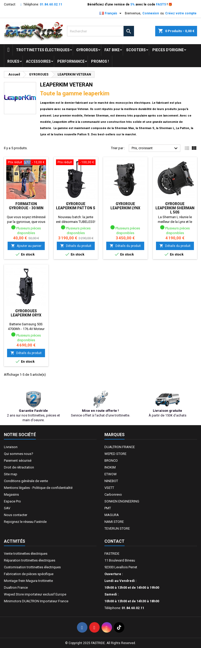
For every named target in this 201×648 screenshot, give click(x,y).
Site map (10, 474)
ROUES (13, 61)
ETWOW (110, 474)
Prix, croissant (155, 148)
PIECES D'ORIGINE (168, 50)
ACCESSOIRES (38, 61)
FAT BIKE (112, 50)
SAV (7, 508)
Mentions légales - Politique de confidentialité (38, 488)
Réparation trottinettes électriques (29, 560)
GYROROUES (87, 50)
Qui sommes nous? (18, 454)
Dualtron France (16, 587)
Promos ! (100, 61)
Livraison (11, 447)
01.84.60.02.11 (51, 4)
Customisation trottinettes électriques (32, 567)
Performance (71, 61)
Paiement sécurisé (17, 460)
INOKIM (110, 467)
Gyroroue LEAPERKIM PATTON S (75, 206)
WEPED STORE (115, 454)
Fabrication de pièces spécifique (28, 574)
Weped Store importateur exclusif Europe (35, 594)
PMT (107, 508)
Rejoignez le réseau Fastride (25, 522)
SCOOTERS (136, 50)
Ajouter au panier (26, 246)
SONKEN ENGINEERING (121, 501)
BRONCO (111, 460)
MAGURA (111, 515)
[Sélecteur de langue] (111, 13)
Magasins (11, 494)
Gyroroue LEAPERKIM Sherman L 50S (174, 208)
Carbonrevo (113, 494)
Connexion (150, 13)
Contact (9, 4)
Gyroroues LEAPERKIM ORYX (26, 313)
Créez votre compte (181, 13)
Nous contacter (15, 515)
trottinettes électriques (43, 50)
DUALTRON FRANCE (119, 447)
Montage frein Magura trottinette (28, 581)
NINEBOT (111, 481)
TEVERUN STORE (117, 528)
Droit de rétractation (19, 467)
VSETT (109, 488)
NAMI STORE (114, 522)
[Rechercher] (100, 31)
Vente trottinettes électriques (25, 554)
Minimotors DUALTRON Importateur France (36, 601)
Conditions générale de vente (26, 481)
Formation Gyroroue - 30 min (26, 206)
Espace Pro (12, 501)
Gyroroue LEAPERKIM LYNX (125, 206)
